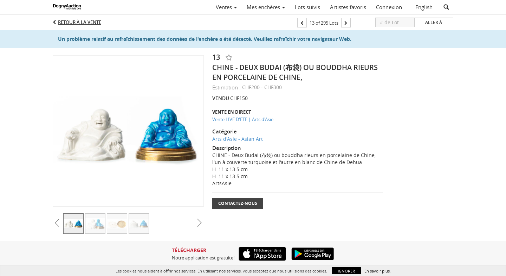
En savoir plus (377, 271)
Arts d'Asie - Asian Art (237, 139)
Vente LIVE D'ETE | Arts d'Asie (242, 119)
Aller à (433, 22)
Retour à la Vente (79, 22)
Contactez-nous (237, 203)
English (424, 7)
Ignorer (346, 271)
